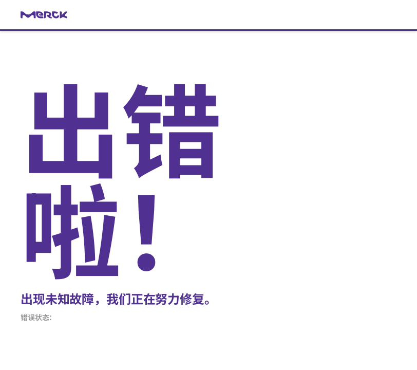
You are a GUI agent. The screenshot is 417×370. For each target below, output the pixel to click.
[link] (208, 15)
